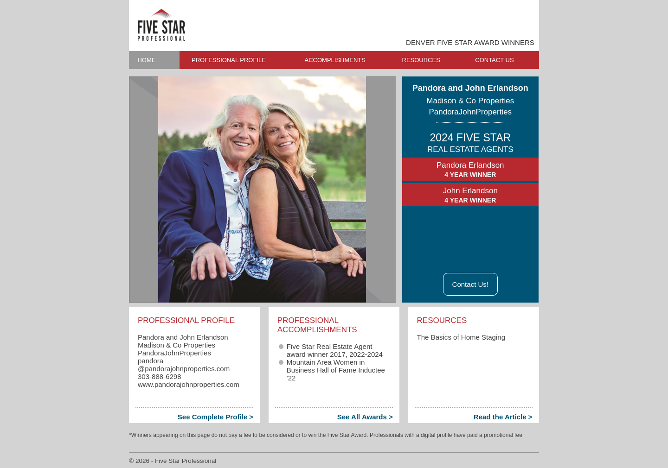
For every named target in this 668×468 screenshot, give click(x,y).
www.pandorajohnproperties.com (188, 384)
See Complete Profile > (215, 417)
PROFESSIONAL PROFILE (229, 60)
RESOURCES (421, 60)
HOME (146, 60)
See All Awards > (365, 417)
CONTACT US (494, 60)
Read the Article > (503, 417)
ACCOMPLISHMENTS (335, 60)
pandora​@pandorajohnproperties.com (184, 365)
